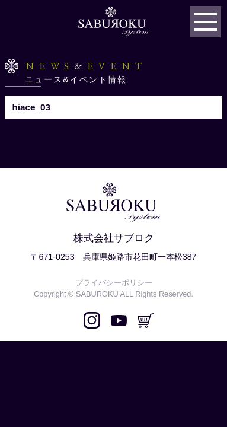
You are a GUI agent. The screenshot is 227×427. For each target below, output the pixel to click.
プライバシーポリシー (113, 282)
